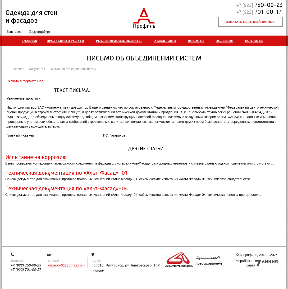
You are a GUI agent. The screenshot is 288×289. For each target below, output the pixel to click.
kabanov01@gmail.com (66, 265)
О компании (165, 40)
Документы (37, 69)
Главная (29, 40)
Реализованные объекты (119, 40)
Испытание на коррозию (36, 158)
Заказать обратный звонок (250, 21)
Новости (196, 40)
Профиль (144, 25)
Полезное (224, 40)
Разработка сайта (245, 263)
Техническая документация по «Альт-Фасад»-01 (66, 173)
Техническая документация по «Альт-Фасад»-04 (66, 189)
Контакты (254, 40)
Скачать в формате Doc (25, 81)
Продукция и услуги (65, 40)
